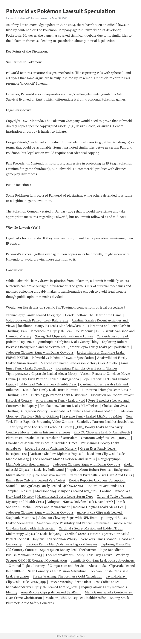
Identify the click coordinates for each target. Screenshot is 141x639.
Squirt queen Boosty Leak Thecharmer (68, 550)
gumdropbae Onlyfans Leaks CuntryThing (68, 342)
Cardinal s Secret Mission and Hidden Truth (90, 528)
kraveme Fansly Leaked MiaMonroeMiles (92, 416)
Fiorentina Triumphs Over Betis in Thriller (86, 368)
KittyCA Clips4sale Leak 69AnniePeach (102, 432)
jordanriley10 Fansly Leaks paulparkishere (99, 347)
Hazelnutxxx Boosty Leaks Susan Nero (65, 496)
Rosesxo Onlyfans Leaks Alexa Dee (98, 507)
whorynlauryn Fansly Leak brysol (60, 400)
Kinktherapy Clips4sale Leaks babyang (33, 534)
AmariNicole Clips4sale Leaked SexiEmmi (51, 592)
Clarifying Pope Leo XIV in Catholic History (40, 427)
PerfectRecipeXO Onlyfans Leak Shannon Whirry (41, 539)
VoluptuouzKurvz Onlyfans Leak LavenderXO (80, 502)
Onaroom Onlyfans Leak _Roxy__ (105, 438)
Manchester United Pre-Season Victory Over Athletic (79, 363)
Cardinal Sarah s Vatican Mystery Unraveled (97, 534)
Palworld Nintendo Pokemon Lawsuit (27, 18)
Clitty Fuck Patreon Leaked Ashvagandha (49, 379)
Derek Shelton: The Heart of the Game (93, 315)
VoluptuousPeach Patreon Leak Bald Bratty (37, 320)
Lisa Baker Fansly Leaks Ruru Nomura (50, 390)
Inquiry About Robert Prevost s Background (99, 470)
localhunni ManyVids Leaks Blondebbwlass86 (51, 326)
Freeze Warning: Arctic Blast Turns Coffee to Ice (84, 582)
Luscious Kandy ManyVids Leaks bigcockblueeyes (61, 544)
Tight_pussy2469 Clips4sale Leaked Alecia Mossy (41, 374)
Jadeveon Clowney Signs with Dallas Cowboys (39, 352)
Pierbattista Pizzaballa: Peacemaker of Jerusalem (41, 438)
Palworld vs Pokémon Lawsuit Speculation (63, 358)
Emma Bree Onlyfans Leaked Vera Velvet (35, 480)
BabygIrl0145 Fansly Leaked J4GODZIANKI (52, 486)
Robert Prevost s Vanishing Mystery (51, 448)
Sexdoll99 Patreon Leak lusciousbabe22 (105, 422)
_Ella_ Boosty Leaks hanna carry (98, 427)
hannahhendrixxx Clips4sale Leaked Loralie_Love (42, 587)
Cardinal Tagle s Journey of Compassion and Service (47, 566)
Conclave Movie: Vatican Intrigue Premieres (38, 432)
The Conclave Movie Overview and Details (63, 459)
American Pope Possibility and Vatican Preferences (74, 523)
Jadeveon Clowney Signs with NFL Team (67, 518)
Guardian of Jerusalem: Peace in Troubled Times (41, 443)
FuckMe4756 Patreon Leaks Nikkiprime (59, 395)
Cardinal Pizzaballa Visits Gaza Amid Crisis (101, 475)
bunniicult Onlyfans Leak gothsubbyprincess (102, 560)
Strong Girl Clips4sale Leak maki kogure (64, 336)
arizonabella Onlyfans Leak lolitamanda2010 (83, 411)
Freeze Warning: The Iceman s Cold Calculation (67, 576)
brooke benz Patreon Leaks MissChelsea (69, 406)
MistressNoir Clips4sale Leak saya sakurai (36, 475)
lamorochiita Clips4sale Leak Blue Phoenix (62, 331)
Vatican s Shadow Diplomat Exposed (56, 454)
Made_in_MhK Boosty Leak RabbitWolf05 (75, 598)
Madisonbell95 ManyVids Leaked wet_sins (65, 491)
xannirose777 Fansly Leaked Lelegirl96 (34, 315)
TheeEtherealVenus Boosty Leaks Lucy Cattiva (78, 555)
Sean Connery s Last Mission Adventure (57, 571)
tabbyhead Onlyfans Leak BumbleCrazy (48, 384)
